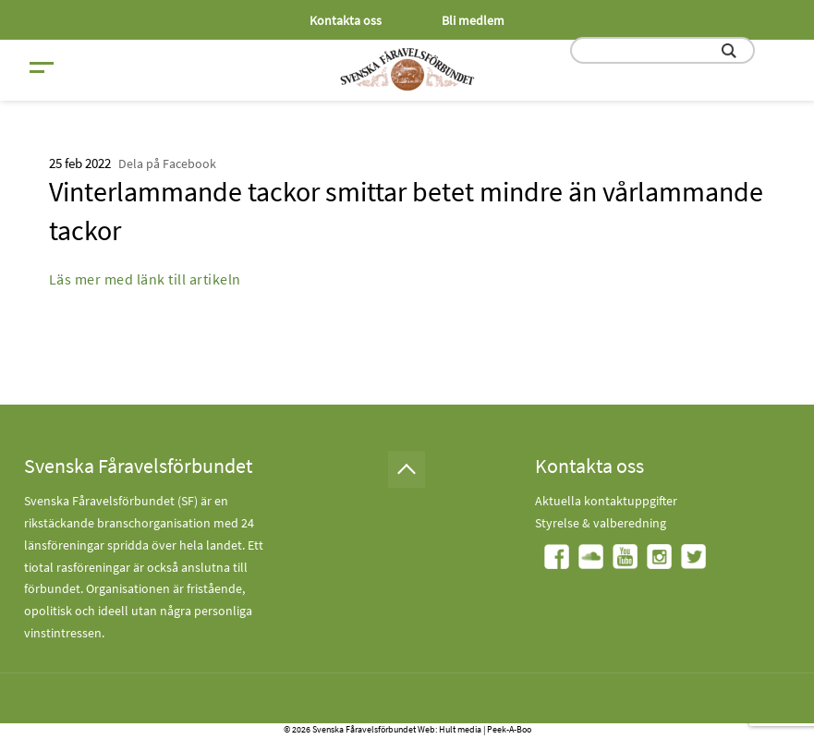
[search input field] (662, 50)
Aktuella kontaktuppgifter (606, 500)
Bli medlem (473, 20)
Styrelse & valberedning (600, 523)
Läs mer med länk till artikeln (145, 279)
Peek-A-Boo (509, 729)
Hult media (460, 729)
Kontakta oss (346, 20)
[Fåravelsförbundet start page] (407, 69)
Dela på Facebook (167, 163)
